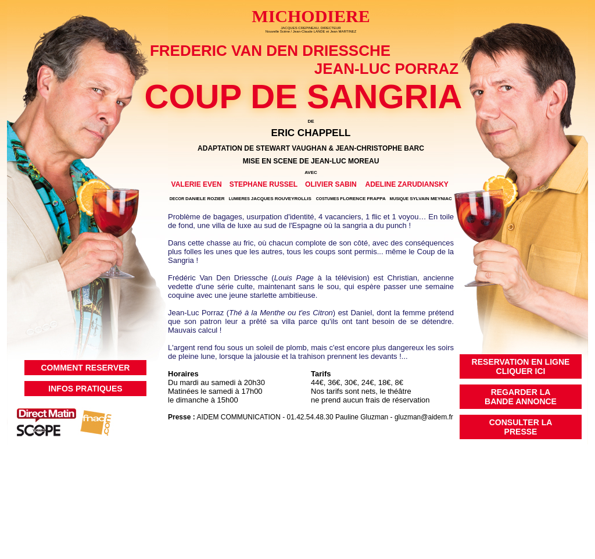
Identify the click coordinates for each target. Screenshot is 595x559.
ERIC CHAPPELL (311, 132)
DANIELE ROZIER (197, 198)
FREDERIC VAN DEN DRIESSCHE (270, 50)
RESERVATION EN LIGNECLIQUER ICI (521, 366)
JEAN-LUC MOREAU (345, 161)
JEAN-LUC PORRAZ (386, 68)
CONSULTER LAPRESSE (521, 427)
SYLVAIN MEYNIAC (421, 198)
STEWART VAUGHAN (291, 148)
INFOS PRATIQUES (85, 388)
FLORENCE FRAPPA (351, 198)
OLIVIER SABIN (331, 184)
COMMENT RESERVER (85, 367)
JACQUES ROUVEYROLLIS (270, 198)
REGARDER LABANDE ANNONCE (521, 396)
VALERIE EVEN (196, 184)
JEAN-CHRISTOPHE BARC (379, 148)
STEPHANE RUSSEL (264, 184)
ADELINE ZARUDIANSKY (407, 184)
